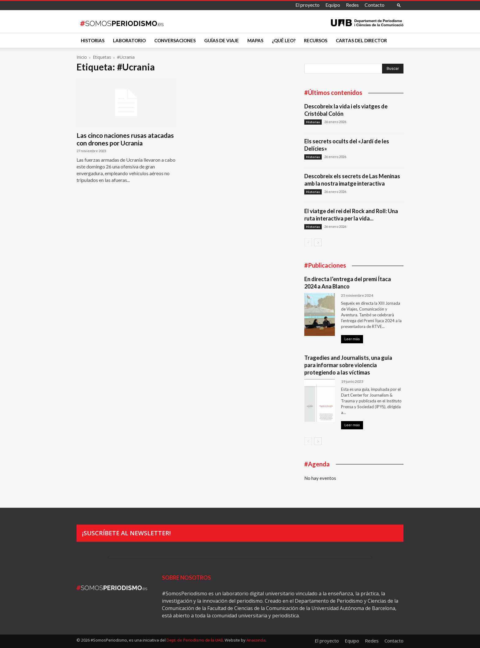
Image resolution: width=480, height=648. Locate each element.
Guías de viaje (221, 40)
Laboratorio (129, 40)
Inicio (82, 57)
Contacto (374, 5)
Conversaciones (175, 40)
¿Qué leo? (283, 40)
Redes (352, 5)
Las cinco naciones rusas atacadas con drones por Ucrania (125, 139)
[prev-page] (308, 242)
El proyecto (307, 5)
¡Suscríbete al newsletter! (126, 533)
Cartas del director (361, 40)
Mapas (255, 40)
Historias (92, 40)
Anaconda (255, 640)
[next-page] (318, 242)
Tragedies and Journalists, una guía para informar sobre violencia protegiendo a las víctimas (348, 365)
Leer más (352, 339)
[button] (398, 5)
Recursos (315, 40)
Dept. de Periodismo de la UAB (195, 640)
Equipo (332, 5)
